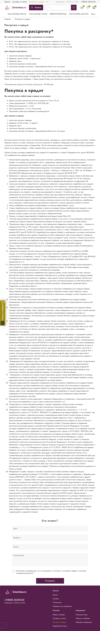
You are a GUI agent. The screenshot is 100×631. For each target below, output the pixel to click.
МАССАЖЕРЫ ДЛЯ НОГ (79, 14)
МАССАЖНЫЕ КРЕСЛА (17, 14)
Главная (7, 19)
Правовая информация (84, 622)
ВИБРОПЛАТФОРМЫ (58, 14)
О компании (57, 602)
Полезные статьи (81, 615)
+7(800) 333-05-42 (88, 1)
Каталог (7, 1)
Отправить (50, 580)
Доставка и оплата (19, 1)
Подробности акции (60, 626)
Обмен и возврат (59, 615)
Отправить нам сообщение (62, 606)
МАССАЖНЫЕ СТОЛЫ (38, 14)
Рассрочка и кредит (36, 1)
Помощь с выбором (83, 618)
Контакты (56, 599)
